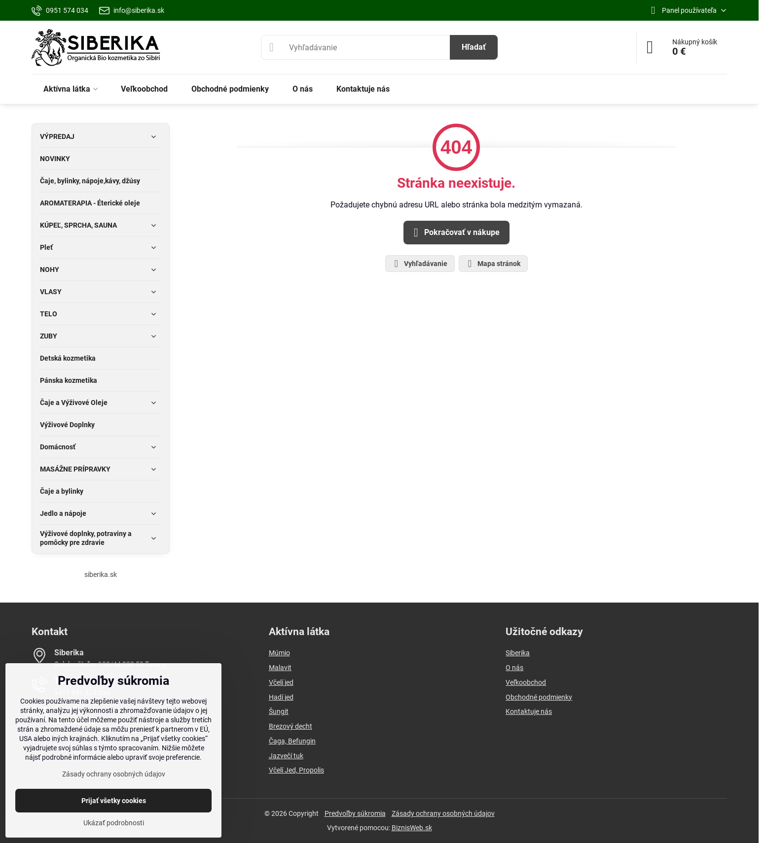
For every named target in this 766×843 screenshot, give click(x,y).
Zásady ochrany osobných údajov (443, 813)
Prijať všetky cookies (113, 801)
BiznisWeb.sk (412, 828)
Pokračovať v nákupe (455, 232)
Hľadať (474, 47)
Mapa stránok (492, 264)
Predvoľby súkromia (355, 813)
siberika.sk (100, 574)
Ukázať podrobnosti (113, 823)
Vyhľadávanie (419, 264)
